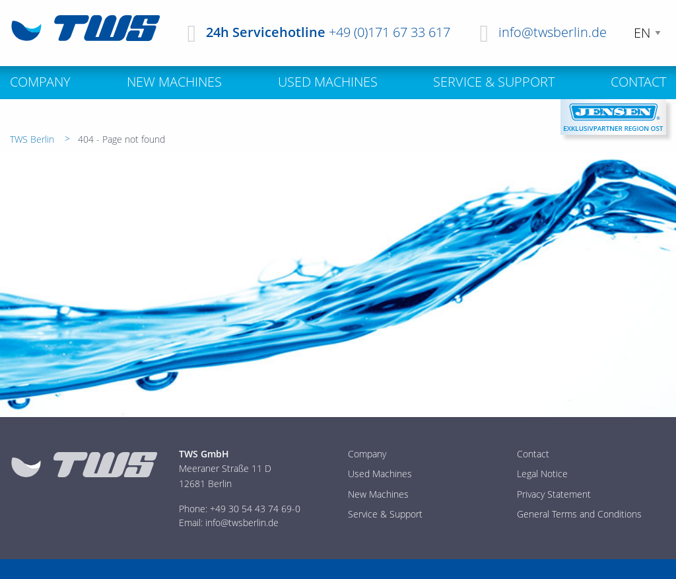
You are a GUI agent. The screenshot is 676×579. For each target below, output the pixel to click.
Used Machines (380, 473)
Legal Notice (542, 473)
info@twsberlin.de (552, 32)
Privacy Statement (554, 494)
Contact (533, 453)
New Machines (378, 494)
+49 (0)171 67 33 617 (389, 32)
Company (367, 453)
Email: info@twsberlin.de (229, 522)
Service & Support (385, 514)
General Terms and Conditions (579, 514)
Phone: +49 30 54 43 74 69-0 (239, 508)
